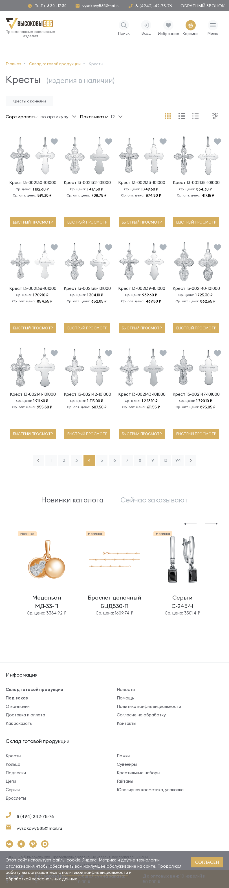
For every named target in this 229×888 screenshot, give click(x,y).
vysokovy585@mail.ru (101, 6)
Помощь (125, 698)
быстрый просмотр (33, 222)
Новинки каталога (72, 499)
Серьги (13, 789)
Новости (126, 689)
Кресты (13, 755)
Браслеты (16, 798)
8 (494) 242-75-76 (35, 816)
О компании (18, 706)
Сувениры (127, 764)
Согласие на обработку (141, 715)
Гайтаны (125, 781)
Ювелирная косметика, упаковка (150, 789)
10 (165, 460)
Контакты (126, 723)
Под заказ (17, 698)
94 (178, 460)
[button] (190, 523)
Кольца (13, 764)
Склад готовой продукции (34, 689)
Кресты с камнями (29, 101)
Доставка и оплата (25, 715)
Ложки (123, 755)
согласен (207, 862)
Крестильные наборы (138, 772)
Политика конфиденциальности (149, 706)
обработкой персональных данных (41, 879)
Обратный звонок (202, 5)
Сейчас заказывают (154, 499)
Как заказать (19, 723)
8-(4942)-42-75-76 (153, 5)
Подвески (16, 772)
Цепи (11, 781)
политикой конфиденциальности (95, 872)
